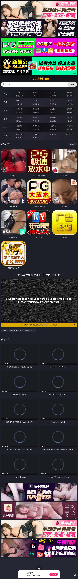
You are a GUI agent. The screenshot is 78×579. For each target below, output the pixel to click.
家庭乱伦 (36, 126)
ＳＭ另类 (70, 104)
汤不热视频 (69, 134)
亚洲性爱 (19, 109)
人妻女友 (53, 126)
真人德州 (36, 92)
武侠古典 (70, 126)
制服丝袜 (19, 113)
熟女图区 (53, 121)
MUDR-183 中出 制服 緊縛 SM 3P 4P (22, 331)
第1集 (4, 331)
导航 (5, 135)
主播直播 (53, 104)
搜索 (72, 84)
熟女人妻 (19, 104)
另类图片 (70, 121)
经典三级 (36, 113)
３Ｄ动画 (70, 101)
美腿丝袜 (19, 121)
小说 (5, 127)
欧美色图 (53, 117)
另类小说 (36, 129)
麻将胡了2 (19, 96)
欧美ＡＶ (53, 101)
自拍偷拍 (36, 101)
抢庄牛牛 (70, 96)
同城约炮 (19, 134)
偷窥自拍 (19, 117)
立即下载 (54, 574)
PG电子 (19, 92)
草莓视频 (53, 134)
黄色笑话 (53, 129)
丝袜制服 (36, 104)
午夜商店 (36, 134)
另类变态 (70, 113)
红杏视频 (19, 138)
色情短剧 (36, 138)
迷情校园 (19, 129)
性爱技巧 (70, 129)
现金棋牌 (53, 96)
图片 (5, 119)
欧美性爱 (70, 109)
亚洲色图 (36, 117)
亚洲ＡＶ (19, 101)
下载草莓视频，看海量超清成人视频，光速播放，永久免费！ (47, 325)
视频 (5, 102)
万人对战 (53, 92)
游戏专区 (70, 92)
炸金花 (36, 96)
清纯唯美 (36, 121)
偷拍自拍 (36, 109)
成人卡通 (53, 109)
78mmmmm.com (39, 79)
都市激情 (19, 126)
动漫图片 (70, 117)
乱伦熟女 (53, 113)
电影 (5, 110)
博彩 (5, 94)
